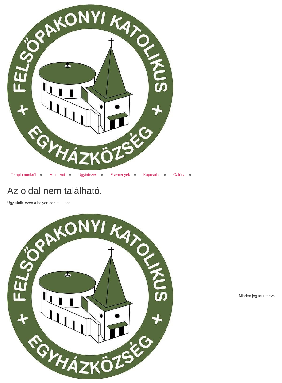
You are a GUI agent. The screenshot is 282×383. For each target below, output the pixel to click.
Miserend (57, 175)
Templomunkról (23, 175)
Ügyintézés (87, 175)
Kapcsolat (151, 175)
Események (120, 175)
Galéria (179, 175)
